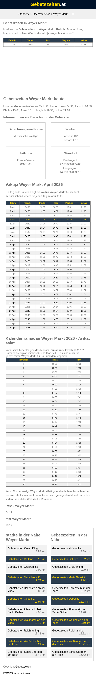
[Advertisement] (48, 70)
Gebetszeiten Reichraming (23, 630)
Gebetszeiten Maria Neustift (24, 577)
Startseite (24, 14)
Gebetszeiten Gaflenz (20, 559)
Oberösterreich (41, 14)
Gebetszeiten (45, 4)
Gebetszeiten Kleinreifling (23, 548)
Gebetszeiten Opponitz (21, 598)
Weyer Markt (60, 14)
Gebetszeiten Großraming (23, 566)
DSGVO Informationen (16, 673)
